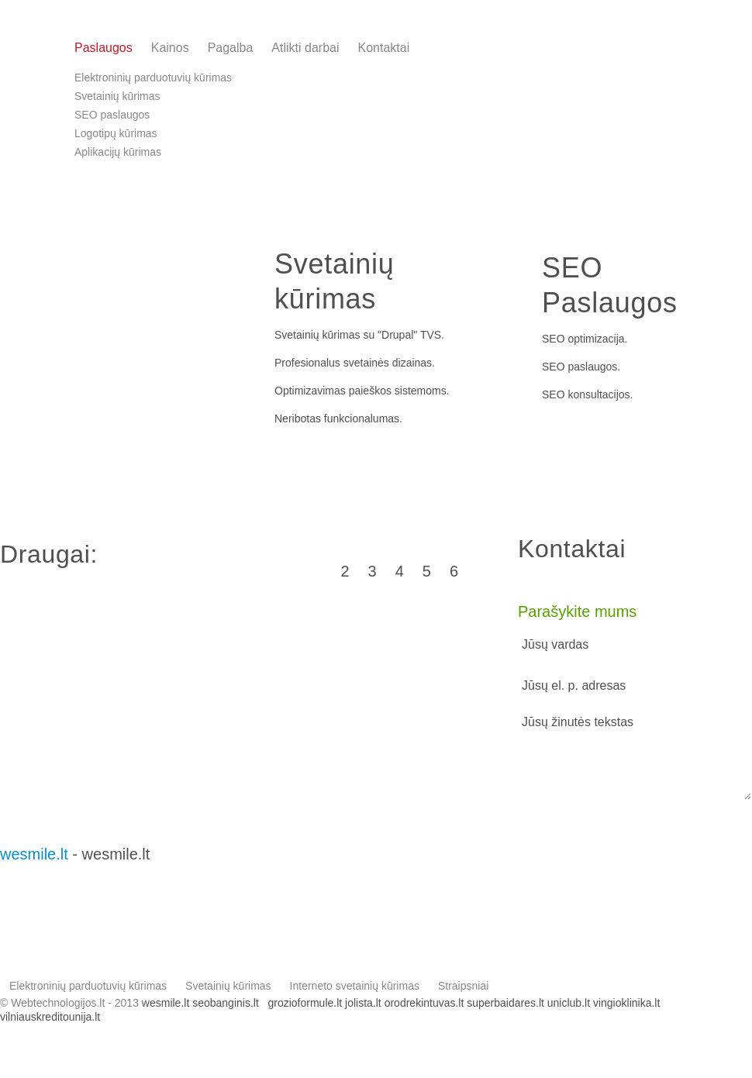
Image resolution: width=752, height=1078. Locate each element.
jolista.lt (363, 1003)
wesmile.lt (34, 854)
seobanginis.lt (225, 1003)
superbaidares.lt (505, 1003)
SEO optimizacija (583, 338)
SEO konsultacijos (586, 394)
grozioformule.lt (304, 1003)
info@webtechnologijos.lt (675, 55)
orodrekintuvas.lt (424, 1003)
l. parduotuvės (80, 389)
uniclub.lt (568, 1003)
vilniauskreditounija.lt (50, 1017)
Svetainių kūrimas (317, 335)
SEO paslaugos (579, 366)
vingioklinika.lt (626, 1003)
